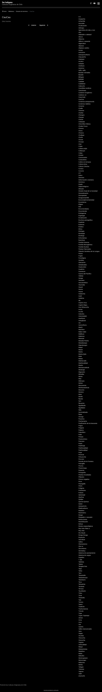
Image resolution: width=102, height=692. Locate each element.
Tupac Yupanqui (83, 615)
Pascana (81, 441)
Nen (79, 401)
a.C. (79, 16)
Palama (81, 430)
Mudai (80, 396)
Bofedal (81, 79)
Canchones (82, 90)
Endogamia (82, 213)
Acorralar (81, 23)
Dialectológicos (83, 186)
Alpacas (81, 46)
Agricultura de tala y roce (86, 30)
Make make (82, 332)
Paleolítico (81, 432)
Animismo (81, 52)
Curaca (80, 168)
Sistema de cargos (84, 555)
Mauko (80, 365)
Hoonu (80, 289)
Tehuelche (81, 584)
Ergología (81, 215)
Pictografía (82, 472)
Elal (79, 206)
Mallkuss (81, 334)
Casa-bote (81, 97)
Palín (80, 434)
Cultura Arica (82, 164)
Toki (79, 600)
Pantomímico (82, 439)
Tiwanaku (81, 597)
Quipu (80, 504)
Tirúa (80, 595)
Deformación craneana (86, 180)
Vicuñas (81, 635)
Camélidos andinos (84, 88)
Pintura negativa (83, 479)
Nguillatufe (82, 405)
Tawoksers (82, 580)
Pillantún (81, 477)
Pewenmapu (82, 468)
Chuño (80, 137)
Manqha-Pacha (83, 341)
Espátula (81, 222)
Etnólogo (81, 235)
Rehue (80, 524)
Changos (81, 115)
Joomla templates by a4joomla (51, 690)
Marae (80, 349)
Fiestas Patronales (84, 249)
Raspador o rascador (85, 517)
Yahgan (81, 667)
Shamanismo (82, 544)
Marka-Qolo (82, 354)
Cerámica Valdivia (84, 104)
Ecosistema (82, 202)
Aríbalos (81, 63)
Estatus (80, 227)
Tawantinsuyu (83, 577)
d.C (79, 173)
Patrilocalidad (82, 450)
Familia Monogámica (85, 244)
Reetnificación (83, 521)
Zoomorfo (81, 676)
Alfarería (81, 39)
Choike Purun (83, 126)
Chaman (81, 110)
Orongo (80, 417)
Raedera (81, 510)
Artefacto (81, 66)
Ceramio (81, 106)
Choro (80, 130)
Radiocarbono (83, 508)
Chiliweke (81, 122)
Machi (80, 327)
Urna (80, 620)
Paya (80, 452)
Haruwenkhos (83, 282)
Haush (80, 287)
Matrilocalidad (83, 363)
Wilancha (81, 662)
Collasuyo (81, 151)
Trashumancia (83, 609)
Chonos (81, 128)
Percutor (81, 459)
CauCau (81, 99)
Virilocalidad (82, 644)
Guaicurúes (82, 267)
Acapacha (81, 19)
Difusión (81, 189)
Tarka (80, 571)
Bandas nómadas (84, 72)
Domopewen (82, 195)
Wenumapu (82, 660)
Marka (80, 352)
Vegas (80, 633)
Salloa (80, 542)
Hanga (80, 278)
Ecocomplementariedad (86, 200)
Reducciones (82, 519)
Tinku (80, 593)
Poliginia (81, 488)
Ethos (80, 229)
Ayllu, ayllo (82, 70)
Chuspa (81, 142)
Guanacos (81, 271)
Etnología (81, 233)
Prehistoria (82, 490)
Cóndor (80, 155)
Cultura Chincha (83, 166)
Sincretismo (82, 548)
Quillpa (80, 499)
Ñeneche (81, 403)
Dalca (80, 175)
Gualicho (81, 269)
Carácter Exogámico (85, 92)
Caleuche (81, 86)
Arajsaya (81, 59)
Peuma (80, 466)
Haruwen (81, 280)
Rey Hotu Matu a (84, 528)
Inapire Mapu (82, 305)
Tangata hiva (82, 566)
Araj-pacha (82, 57)
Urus (80, 622)
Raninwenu (82, 513)
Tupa (80, 613)
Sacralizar (81, 539)
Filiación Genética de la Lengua (88, 251)
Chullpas (81, 135)
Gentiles (81, 260)
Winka (80, 664)
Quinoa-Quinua (83, 501)
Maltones (81, 336)
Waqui (80, 647)
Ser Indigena (7, 2)
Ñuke (80, 414)
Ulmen (80, 618)
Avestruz (81, 68)
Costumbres (82, 159)
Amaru (80, 50)
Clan (80, 144)
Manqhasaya (82, 343)
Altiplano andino (83, 48)
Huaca (80, 291)
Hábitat (80, 276)
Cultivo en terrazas (84, 162)
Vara (80, 631)
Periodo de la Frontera (85, 461)
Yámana (81, 669)
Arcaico (80, 61)
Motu (80, 394)
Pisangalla (81, 484)
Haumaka (81, 285)
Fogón (80, 256)
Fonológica (82, 258)
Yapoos (80, 671)
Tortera (80, 602)
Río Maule (81, 533)
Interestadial (82, 316)
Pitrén (80, 486)
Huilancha (81, 294)
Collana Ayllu (82, 148)
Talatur (80, 564)
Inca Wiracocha (83, 307)
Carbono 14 (82, 95)
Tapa (80, 568)
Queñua (81, 497)
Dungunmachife (83, 198)
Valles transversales (85, 629)
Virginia (80, 642)
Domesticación (83, 193)
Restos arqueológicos (85, 526)
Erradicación (82, 218)
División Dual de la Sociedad (88, 191)
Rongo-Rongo (83, 535)
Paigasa (81, 428)
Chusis (80, 139)
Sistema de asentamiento (86, 553)
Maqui (80, 347)
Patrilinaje (81, 446)
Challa (80, 108)
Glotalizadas (82, 265)
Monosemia (82, 385)
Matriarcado (82, 361)
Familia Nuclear (83, 247)
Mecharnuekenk (83, 367)
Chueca (81, 133)
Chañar (80, 113)
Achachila (81, 21)
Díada (80, 184)
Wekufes (81, 656)
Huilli (80, 296)
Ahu (79, 32)
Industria (81, 314)
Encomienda (82, 211)
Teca (80, 582)
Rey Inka (81, 530)
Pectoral (81, 454)
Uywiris (80, 627)
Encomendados (83, 209)
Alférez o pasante (84, 41)
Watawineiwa (82, 649)
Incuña (80, 311)
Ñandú (80, 399)
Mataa (80, 358)
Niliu (79, 410)
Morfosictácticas (83, 387)
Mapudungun (82, 345)
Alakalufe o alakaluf (84, 34)
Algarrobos (82, 43)
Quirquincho (82, 506)
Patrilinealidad (83, 448)
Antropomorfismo (84, 55)
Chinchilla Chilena (84, 124)
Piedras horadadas (84, 475)
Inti (79, 323)
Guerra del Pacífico (84, 273)
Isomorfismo (82, 325)
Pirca (80, 481)
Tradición (81, 606)
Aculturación (82, 25)
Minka (80, 376)
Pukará (80, 492)
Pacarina (81, 419)
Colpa (80, 153)
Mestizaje (81, 370)
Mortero (81, 392)
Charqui (81, 117)
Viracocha (81, 638)
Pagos (80, 425)
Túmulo (80, 611)
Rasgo (80, 515)
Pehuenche (82, 457)
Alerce (80, 37)
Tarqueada (82, 575)
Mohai (80, 383)
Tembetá (81, 586)
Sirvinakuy (81, 551)
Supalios (81, 557)
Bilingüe (81, 77)
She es (80, 546)
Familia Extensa (83, 242)
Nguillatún (81, 408)
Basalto (80, 75)
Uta (79, 624)
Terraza (80, 589)
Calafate (81, 81)
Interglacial (82, 320)
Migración (81, 372)
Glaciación (81, 262)
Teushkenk (82, 591)
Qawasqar (81, 495)
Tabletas (81, 562)
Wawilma (81, 651)
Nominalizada (83, 412)
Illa (79, 300)
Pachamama (82, 421)
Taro (79, 573)
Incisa (80, 309)
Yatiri (80, 673)
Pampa (80, 437)
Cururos (81, 171)
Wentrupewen (83, 658)
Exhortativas (82, 238)
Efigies (80, 204)
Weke (80, 653)
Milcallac (81, 374)
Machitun (81, 329)
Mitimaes (81, 381)
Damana (81, 177)
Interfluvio (81, 318)
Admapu (81, 28)
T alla (80, 560)
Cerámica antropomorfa (86, 101)
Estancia (81, 224)
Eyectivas (81, 240)
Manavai (81, 338)
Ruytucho (81, 537)
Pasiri (80, 443)
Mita (79, 378)
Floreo (80, 253)
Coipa (80, 146)
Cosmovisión (82, 157)
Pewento (81, 470)
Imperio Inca (82, 302)
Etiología (81, 231)
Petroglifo (81, 463)
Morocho (81, 390)
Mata (80, 356)
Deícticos (81, 182)
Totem (80, 604)
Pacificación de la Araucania (87, 423)
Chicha (80, 119)
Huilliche (81, 298)
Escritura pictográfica (85, 220)
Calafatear (81, 84)
